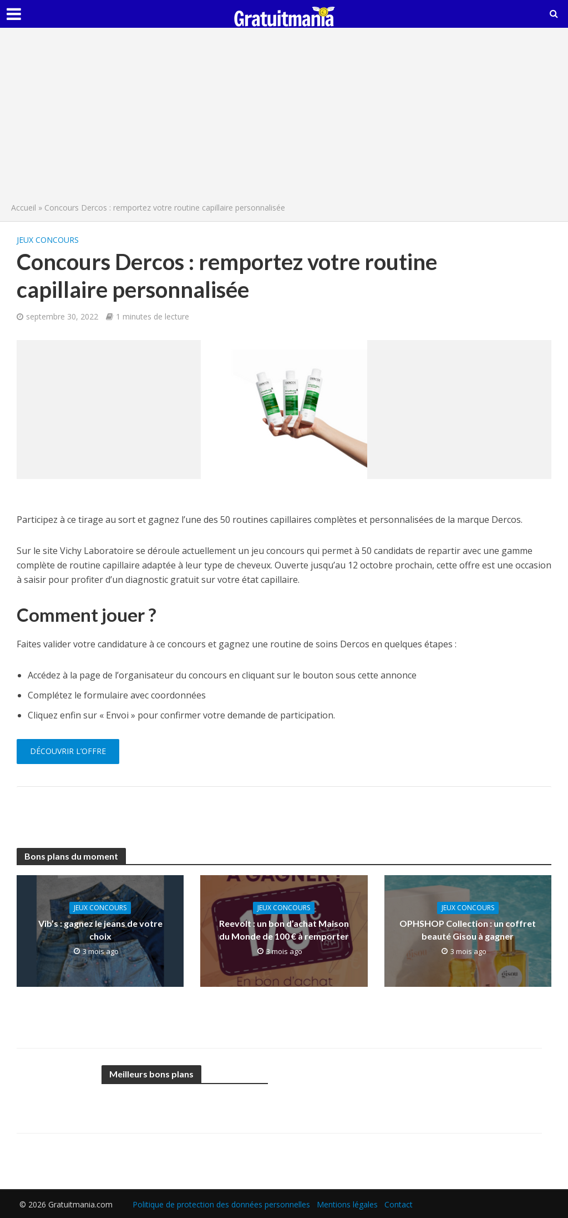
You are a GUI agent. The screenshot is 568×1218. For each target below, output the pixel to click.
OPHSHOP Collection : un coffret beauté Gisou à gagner (467, 929)
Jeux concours (48, 239)
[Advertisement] (284, 118)
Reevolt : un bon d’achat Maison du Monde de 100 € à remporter (284, 929)
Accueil (23, 207)
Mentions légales (347, 1204)
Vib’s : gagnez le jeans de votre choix (100, 929)
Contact (398, 1204)
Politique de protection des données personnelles (221, 1204)
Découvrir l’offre (68, 751)
